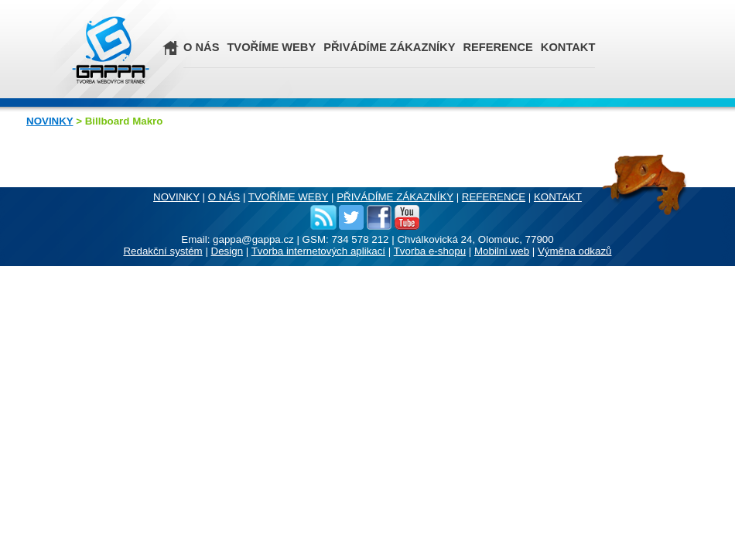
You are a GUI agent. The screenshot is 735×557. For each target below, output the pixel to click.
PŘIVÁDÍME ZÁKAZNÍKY (389, 47)
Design (227, 251)
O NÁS (201, 47)
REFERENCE (497, 47)
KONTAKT (568, 47)
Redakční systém (162, 251)
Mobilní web (501, 251)
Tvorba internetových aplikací (318, 251)
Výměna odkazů (575, 251)
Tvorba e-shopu (430, 251)
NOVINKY (49, 121)
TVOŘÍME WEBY (271, 47)
